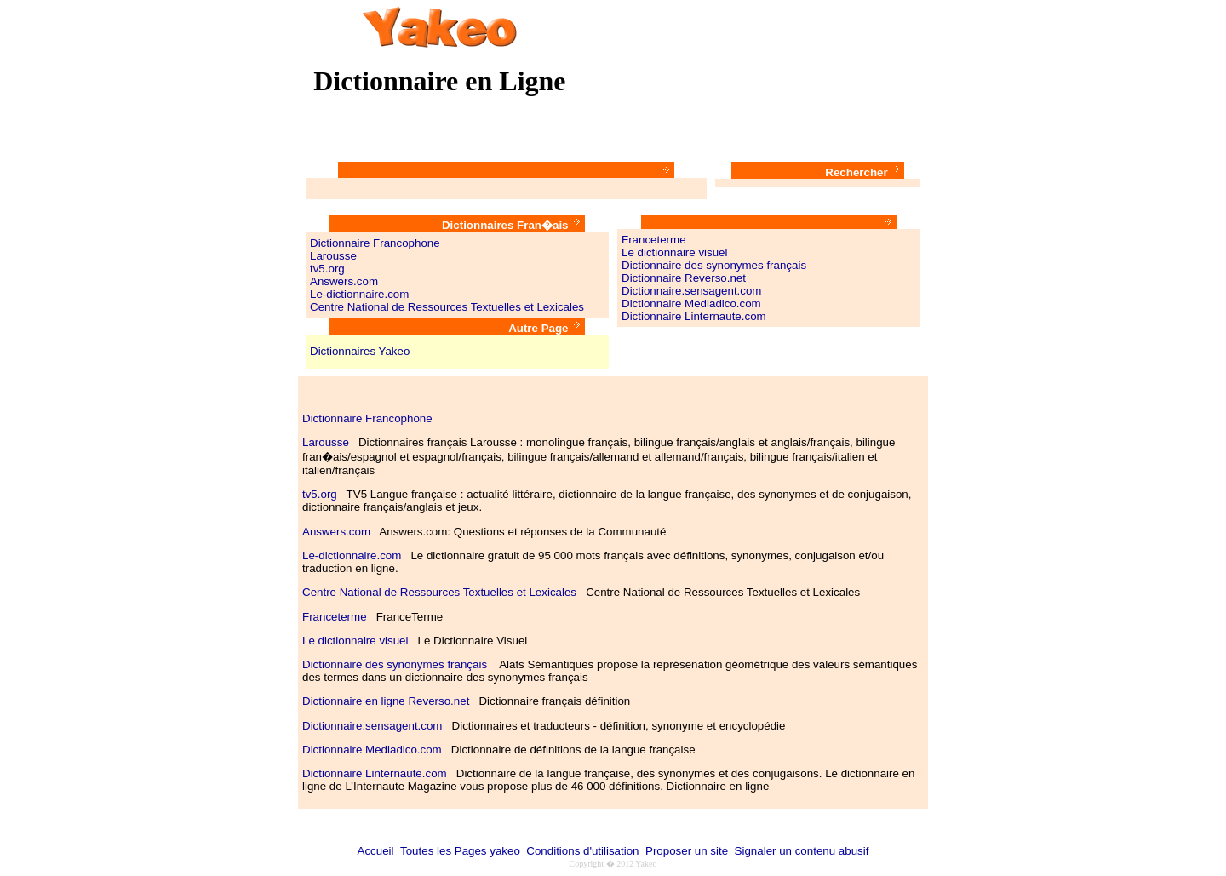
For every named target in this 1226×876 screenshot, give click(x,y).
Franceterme (654, 239)
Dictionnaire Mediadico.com (691, 303)
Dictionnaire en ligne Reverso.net (385, 701)
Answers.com (344, 281)
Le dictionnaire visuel (674, 252)
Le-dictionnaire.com (359, 294)
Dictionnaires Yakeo (360, 351)
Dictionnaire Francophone (375, 243)
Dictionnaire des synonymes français (714, 265)
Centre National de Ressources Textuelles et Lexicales (447, 307)
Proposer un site (686, 851)
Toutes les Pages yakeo (460, 851)
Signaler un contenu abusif (802, 851)
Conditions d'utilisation (582, 851)
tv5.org (327, 268)
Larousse (333, 255)
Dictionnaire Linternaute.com (694, 316)
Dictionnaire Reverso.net (684, 278)
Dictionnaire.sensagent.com (691, 290)
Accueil (376, 851)
